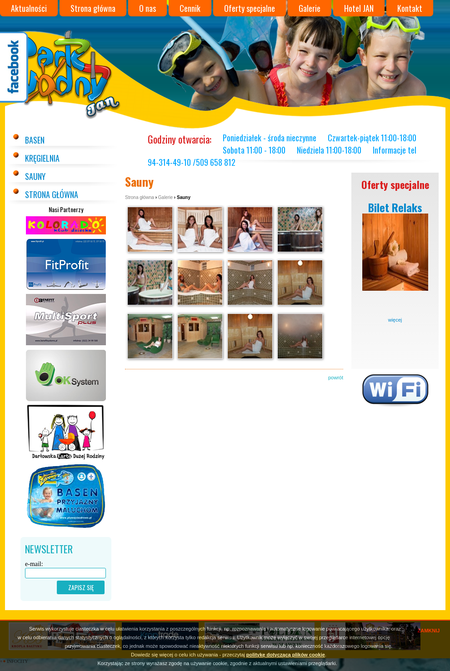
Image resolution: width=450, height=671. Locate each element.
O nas (147, 8)
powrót (335, 377)
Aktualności (29, 8)
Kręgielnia (42, 158)
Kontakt (409, 8)
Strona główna (92, 8)
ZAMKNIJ (429, 630)
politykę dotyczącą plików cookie (285, 654)
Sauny (35, 176)
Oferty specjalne (249, 8)
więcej (395, 320)
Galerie (309, 8)
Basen (35, 140)
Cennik (190, 8)
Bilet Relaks (395, 207)
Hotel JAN (359, 8)
